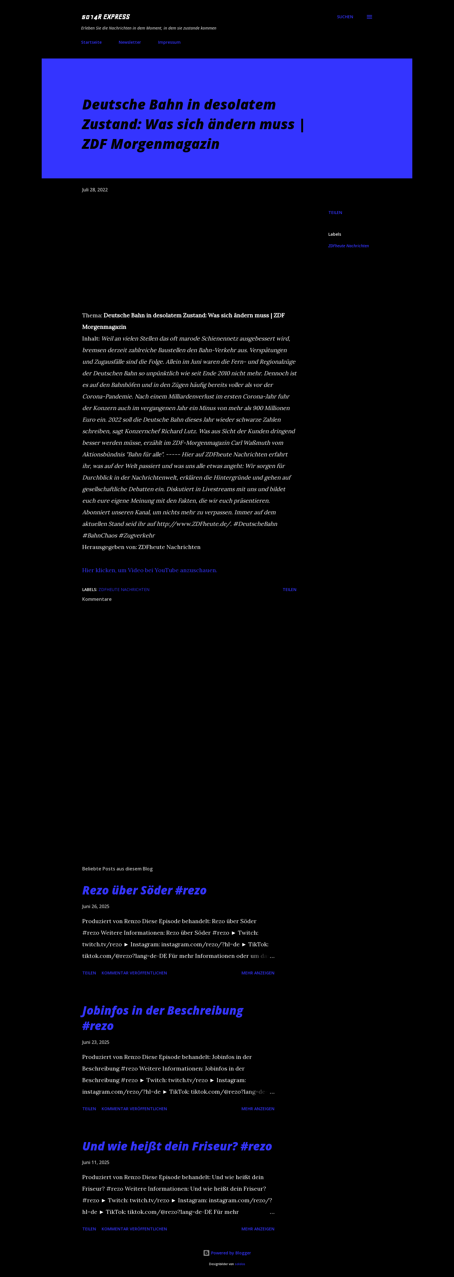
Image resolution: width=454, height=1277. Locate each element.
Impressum (169, 42)
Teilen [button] (335, 212)
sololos (240, 1264)
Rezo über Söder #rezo (144, 890)
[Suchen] (345, 17)
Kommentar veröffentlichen (134, 973)
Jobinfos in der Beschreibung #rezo (162, 1017)
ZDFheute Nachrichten (348, 245)
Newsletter (130, 42)
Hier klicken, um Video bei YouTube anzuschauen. (149, 570)
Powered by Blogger (227, 1253)
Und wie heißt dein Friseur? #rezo (177, 1146)
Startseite (91, 42)
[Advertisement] (180, 793)
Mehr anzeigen (257, 973)
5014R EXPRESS (105, 17)
